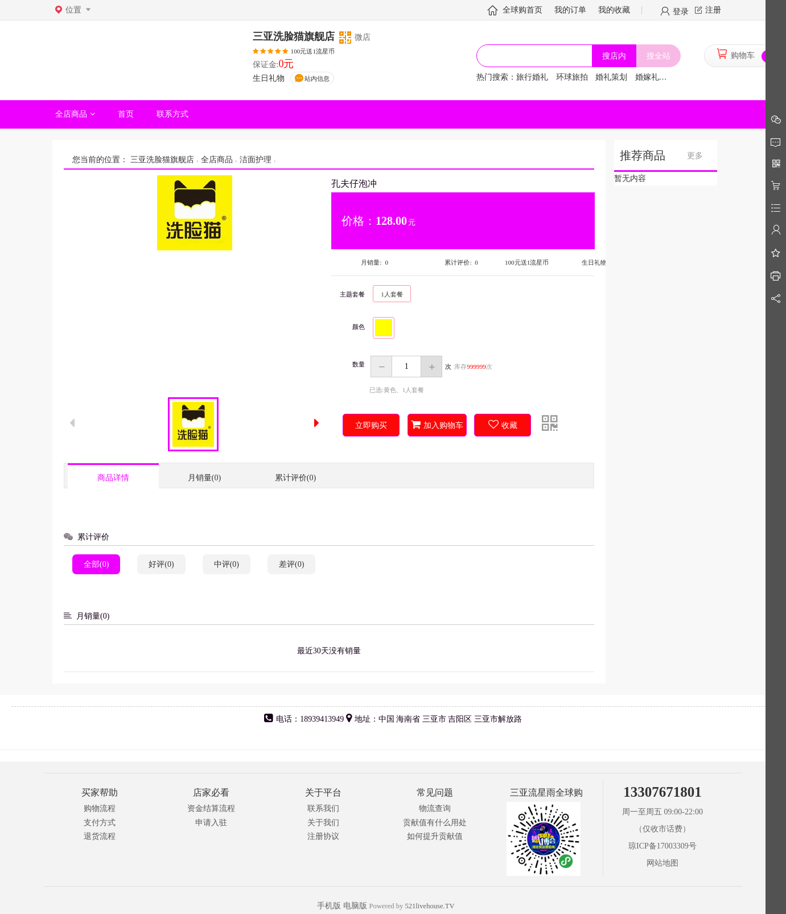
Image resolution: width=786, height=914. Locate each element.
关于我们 (323, 822)
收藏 (509, 425)
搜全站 (658, 56)
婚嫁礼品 (651, 77)
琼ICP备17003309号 (662, 846)
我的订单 (570, 10)
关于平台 (323, 792)
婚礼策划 (611, 77)
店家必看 (211, 792)
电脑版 (355, 905)
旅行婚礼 (532, 77)
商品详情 (113, 478)
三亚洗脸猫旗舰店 (161, 159)
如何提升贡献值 (435, 836)
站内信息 (317, 79)
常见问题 (435, 792)
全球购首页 (522, 10)
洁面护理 (255, 159)
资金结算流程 (211, 808)
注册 (713, 10)
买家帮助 (99, 792)
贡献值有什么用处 (435, 822)
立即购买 (371, 425)
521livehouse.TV (429, 906)
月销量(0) (204, 478)
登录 (681, 10)
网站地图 (662, 863)
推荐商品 (642, 156)
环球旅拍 (572, 77)
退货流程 (100, 836)
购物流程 (100, 808)
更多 (695, 155)
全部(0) (96, 564)
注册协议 (323, 836)
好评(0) (161, 564)
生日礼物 (269, 78)
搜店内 (614, 56)
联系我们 (323, 808)
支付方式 (100, 822)
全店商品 (217, 159)
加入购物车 (443, 425)
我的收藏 (614, 10)
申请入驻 (211, 822)
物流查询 (435, 808)
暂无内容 (630, 178)
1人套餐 (392, 294)
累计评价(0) (295, 478)
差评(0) (291, 564)
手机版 (329, 905)
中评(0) (226, 564)
